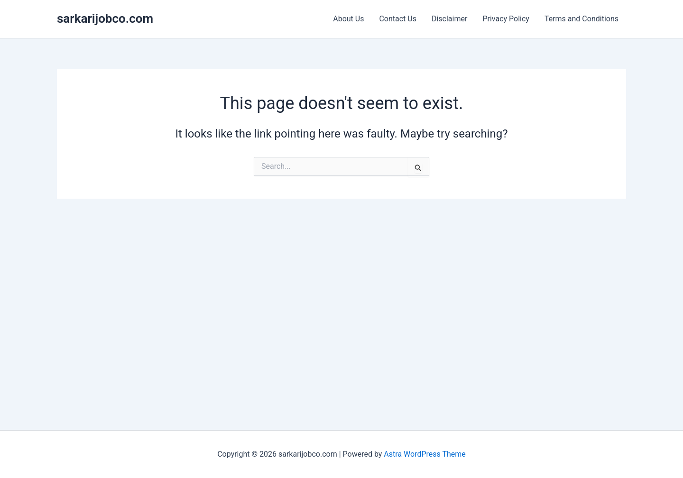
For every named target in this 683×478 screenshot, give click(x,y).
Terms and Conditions (581, 18)
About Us (348, 18)
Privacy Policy (505, 18)
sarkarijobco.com (105, 18)
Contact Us (397, 18)
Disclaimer (449, 18)
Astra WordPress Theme (424, 454)
